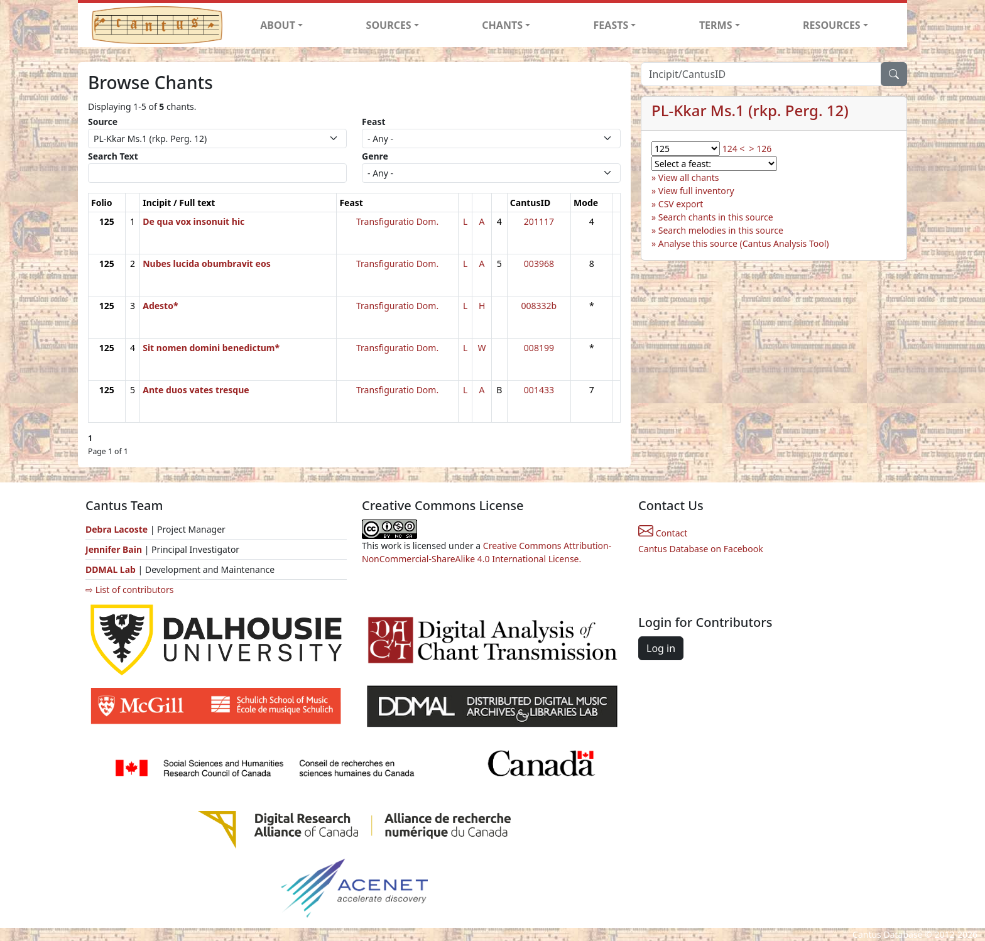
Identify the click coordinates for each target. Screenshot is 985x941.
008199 (539, 348)
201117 (539, 221)
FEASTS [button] (611, 25)
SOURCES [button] (388, 25)
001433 (539, 390)
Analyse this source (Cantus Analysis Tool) (743, 243)
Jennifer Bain (114, 549)
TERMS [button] (715, 25)
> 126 (760, 149)
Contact (662, 533)
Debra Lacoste (116, 529)
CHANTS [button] (502, 25)
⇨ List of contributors (129, 590)
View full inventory (696, 191)
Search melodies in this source (720, 230)
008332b (539, 306)
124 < (733, 149)
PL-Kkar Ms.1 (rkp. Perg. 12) (750, 110)
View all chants (688, 177)
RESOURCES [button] (832, 25)
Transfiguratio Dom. (397, 221)
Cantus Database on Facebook (700, 549)
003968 (539, 263)
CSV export (681, 204)
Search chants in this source (715, 217)
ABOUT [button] (277, 25)
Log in (660, 648)
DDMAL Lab (110, 569)
